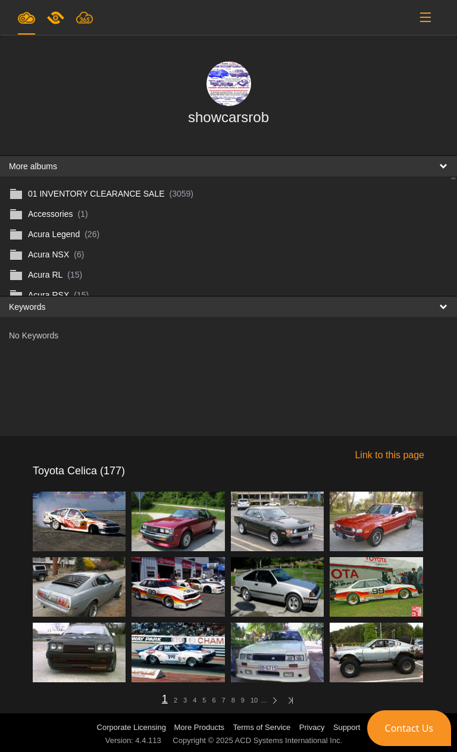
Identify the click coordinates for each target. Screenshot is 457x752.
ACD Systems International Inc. (289, 740)
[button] (409, 728)
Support (347, 727)
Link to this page (389, 455)
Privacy (312, 727)
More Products (199, 727)
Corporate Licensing (132, 727)
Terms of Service (262, 727)
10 (254, 700)
